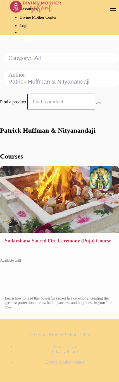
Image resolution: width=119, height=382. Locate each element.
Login (25, 25)
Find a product (13, 101)
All (38, 58)
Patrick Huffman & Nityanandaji (49, 81)
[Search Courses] (98, 103)
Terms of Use (65, 346)
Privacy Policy (65, 351)
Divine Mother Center (38, 17)
